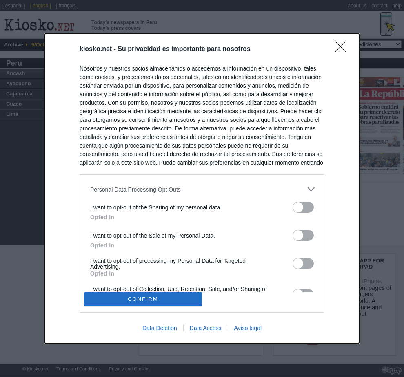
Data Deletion (159, 328)
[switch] (303, 207)
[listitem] (202, 189)
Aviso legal (248, 328)
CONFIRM (143, 299)
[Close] (343, 49)
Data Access (206, 328)
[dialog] (202, 188)
